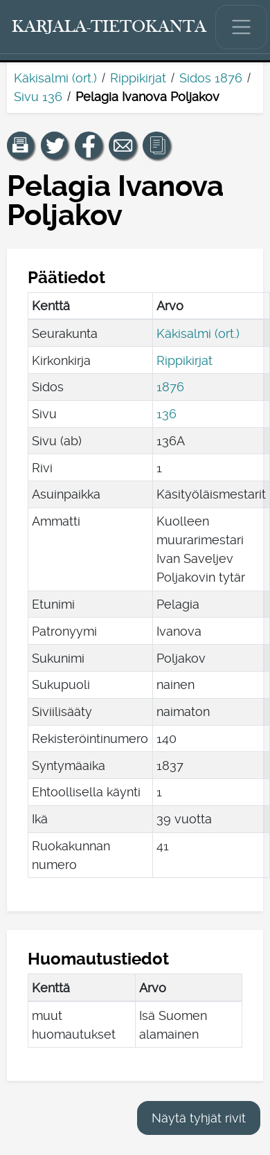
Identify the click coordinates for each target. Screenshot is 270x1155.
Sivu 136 (38, 96)
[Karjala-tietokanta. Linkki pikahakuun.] (109, 27)
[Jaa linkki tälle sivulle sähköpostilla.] (122, 145)
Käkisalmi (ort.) (55, 78)
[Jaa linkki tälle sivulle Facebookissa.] (88, 145)
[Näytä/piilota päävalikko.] (241, 27)
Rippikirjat (138, 78)
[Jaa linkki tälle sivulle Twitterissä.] (55, 145)
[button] (21, 145)
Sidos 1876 (210, 78)
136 (166, 413)
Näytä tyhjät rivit (199, 1118)
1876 (170, 386)
